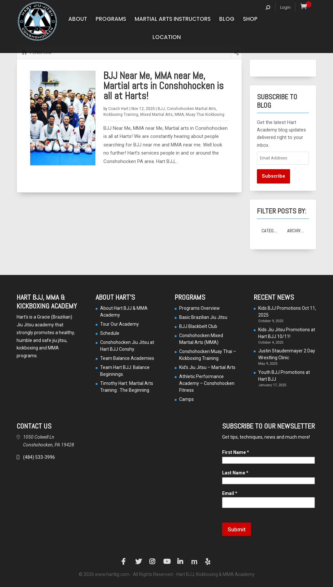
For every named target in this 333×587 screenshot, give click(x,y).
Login (285, 7)
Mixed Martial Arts (156, 114)
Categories (272, 231)
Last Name (235, 472)
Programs (111, 20)
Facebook (124, 561)
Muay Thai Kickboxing (205, 114)
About (77, 20)
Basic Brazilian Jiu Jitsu (203, 317)
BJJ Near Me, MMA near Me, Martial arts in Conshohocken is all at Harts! (163, 85)
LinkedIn (180, 561)
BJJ (161, 108)
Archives (296, 231)
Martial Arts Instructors (173, 20)
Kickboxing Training (120, 114)
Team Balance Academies (127, 358)
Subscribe (273, 176)
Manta (194, 561)
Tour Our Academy (119, 324)
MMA (179, 114)
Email (229, 493)
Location (167, 38)
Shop (250, 20)
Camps (186, 399)
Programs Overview (199, 308)
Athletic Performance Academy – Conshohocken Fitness (206, 383)
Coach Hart (118, 108)
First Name (235, 452)
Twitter (138, 561)
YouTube (166, 561)
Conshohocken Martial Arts (191, 108)
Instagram (152, 561)
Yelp (208, 561)
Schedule (109, 333)
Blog (226, 20)
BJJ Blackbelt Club (198, 326)
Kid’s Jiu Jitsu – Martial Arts (207, 367)
